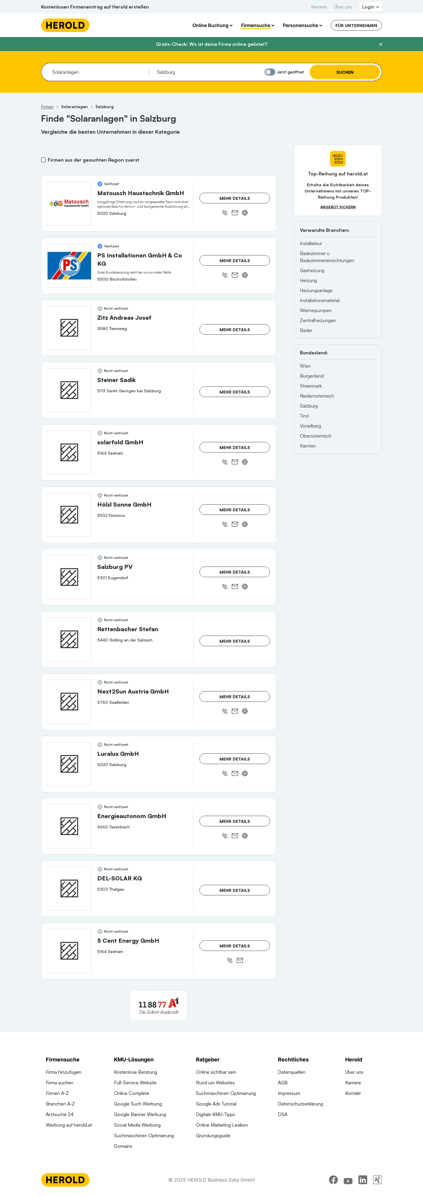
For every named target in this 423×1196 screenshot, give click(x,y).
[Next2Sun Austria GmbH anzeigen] (69, 702)
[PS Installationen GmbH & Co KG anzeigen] (69, 266)
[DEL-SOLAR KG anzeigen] (69, 889)
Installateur (311, 243)
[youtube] (348, 1180)
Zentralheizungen (318, 320)
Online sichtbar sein (216, 1072)
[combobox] (98, 72)
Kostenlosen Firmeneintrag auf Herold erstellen (95, 7)
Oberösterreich (315, 436)
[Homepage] (65, 25)
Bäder (306, 330)
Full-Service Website (135, 1083)
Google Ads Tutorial (216, 1104)
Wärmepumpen (316, 310)
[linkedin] (362, 1180)
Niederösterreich (317, 396)
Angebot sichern (338, 207)
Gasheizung (312, 270)
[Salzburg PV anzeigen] (69, 577)
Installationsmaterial (320, 300)
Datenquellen (292, 1072)
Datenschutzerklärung (300, 1104)
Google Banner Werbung (140, 1114)
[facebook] (333, 1180)
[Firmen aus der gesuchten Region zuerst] (43, 160)
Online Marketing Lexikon (222, 1125)
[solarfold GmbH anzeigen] (69, 453)
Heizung (308, 280)
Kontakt (353, 1093)
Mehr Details (234, 198)
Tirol (304, 416)
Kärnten (308, 446)
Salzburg (309, 406)
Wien (305, 366)
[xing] (377, 1180)
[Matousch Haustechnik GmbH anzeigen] (69, 203)
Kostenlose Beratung (135, 1072)
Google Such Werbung (138, 1104)
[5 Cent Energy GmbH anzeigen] (69, 951)
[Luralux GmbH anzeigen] (69, 764)
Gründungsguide (213, 1135)
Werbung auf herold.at (69, 1125)
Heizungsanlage (316, 290)
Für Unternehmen (356, 25)
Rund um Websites (215, 1083)
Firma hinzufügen (63, 1072)
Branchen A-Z (60, 1104)
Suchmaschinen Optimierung (144, 1135)
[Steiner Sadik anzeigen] (69, 390)
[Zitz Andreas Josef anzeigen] (69, 328)
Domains (123, 1146)
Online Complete (131, 1093)
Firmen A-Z (57, 1093)
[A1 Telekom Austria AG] (159, 1005)
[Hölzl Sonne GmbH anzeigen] (69, 515)
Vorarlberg (310, 426)
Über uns (343, 7)
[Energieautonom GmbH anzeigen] (69, 826)
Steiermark (311, 386)
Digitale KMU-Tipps (215, 1114)
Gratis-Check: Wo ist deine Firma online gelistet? (211, 44)
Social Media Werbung (137, 1125)
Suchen (345, 72)
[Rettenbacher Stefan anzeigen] (69, 639)
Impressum (289, 1093)
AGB (283, 1083)
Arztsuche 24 (59, 1114)
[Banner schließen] (380, 44)
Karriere (319, 7)
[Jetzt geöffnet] (270, 72)
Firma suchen (59, 1083)
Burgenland (312, 376)
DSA (282, 1114)
